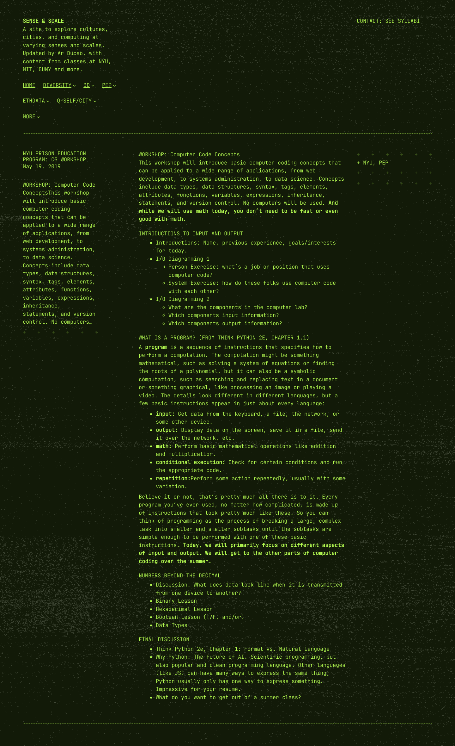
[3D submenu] (92, 85)
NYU (368, 162)
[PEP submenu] (114, 85)
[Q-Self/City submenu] (94, 101)
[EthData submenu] (47, 101)
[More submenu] (38, 116)
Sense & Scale (43, 20)
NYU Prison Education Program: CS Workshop (54, 157)
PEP (383, 162)
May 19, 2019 (42, 166)
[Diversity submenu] (74, 85)
